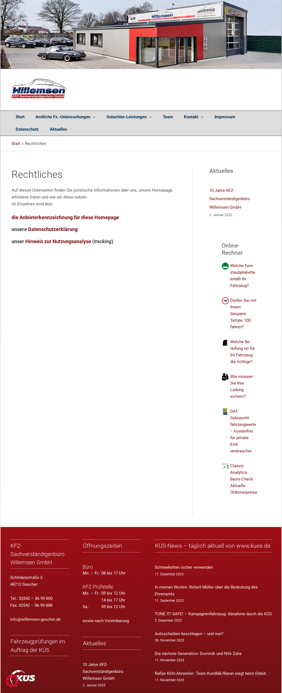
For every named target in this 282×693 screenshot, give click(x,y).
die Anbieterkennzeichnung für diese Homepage (65, 205)
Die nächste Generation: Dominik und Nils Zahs (198, 639)
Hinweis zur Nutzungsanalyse (58, 229)
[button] (12, 681)
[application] (85, 117)
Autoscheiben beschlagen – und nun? (189, 619)
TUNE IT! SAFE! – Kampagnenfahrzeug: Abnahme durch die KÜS (213, 599)
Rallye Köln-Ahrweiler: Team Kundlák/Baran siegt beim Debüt (210, 659)
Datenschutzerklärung (53, 217)
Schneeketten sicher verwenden (184, 552)
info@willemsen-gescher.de (35, 605)
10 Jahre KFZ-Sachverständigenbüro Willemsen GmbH (229, 186)
